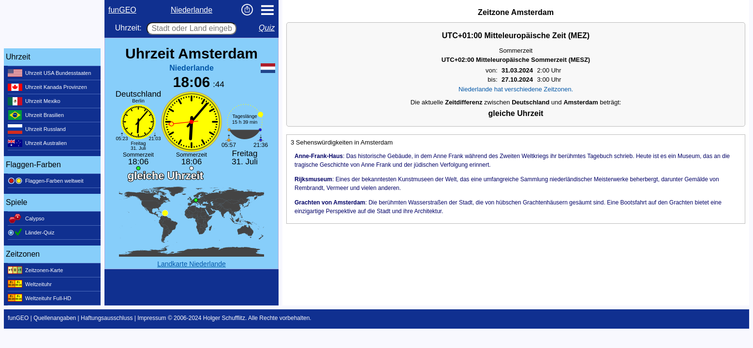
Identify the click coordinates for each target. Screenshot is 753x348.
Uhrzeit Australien (37, 143)
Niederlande (191, 10)
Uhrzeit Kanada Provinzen (47, 87)
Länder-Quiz (31, 232)
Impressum (151, 318)
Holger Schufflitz (224, 318)
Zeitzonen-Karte (35, 270)
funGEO (122, 10)
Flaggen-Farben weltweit (45, 181)
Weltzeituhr (30, 284)
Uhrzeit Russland (37, 129)
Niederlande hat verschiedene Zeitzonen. (515, 89)
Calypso (26, 218)
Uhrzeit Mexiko (34, 101)
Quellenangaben (54, 318)
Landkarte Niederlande (191, 264)
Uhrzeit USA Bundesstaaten (49, 73)
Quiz (267, 28)
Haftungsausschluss (107, 318)
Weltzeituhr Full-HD (39, 298)
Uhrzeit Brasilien (36, 115)
